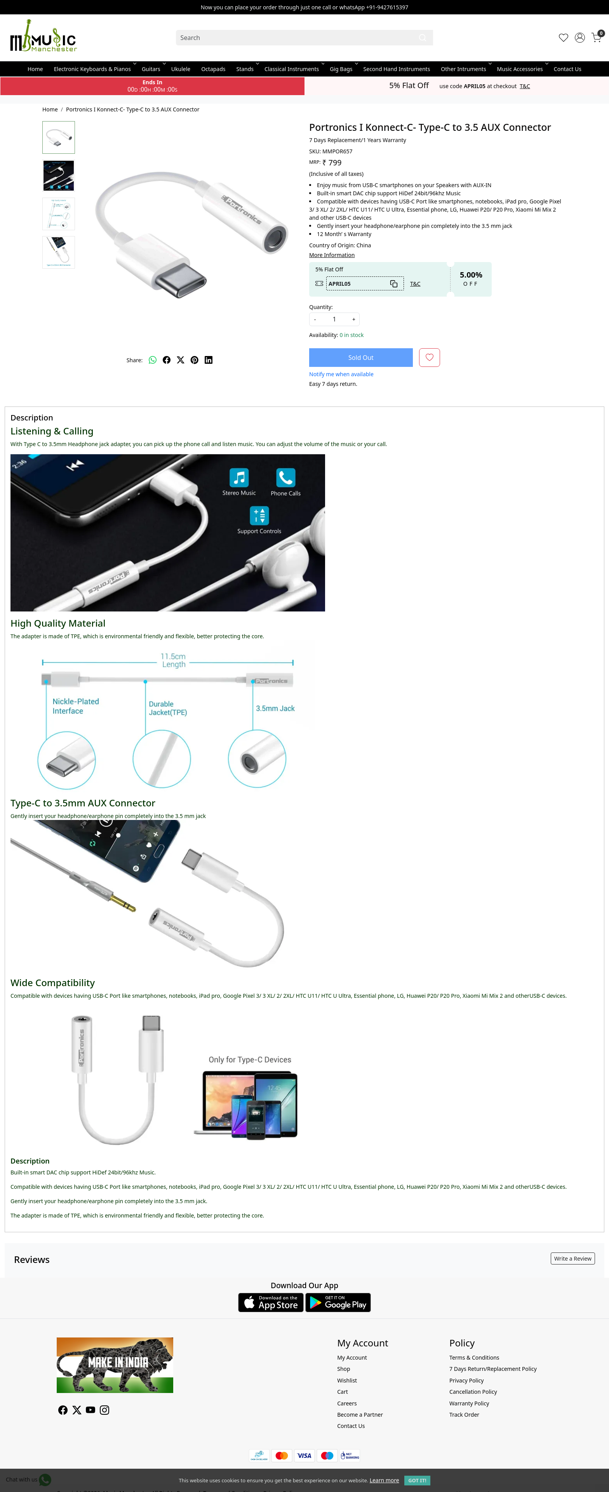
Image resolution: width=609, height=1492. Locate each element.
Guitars (153, 69)
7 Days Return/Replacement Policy (493, 1368)
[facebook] (167, 360)
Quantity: (321, 307)
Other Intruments (465, 69)
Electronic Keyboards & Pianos (94, 69)
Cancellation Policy (473, 1391)
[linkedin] (209, 360)
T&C (525, 86)
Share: (135, 360)
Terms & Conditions (474, 1357)
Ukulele (180, 69)
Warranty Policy (469, 1403)
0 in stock (351, 335)
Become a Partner (360, 1414)
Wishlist (347, 1380)
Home (35, 69)
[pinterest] (195, 360)
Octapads (213, 69)
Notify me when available (341, 374)
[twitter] (181, 360)
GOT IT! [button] (417, 1480)
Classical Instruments (293, 69)
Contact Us (567, 69)
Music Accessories (522, 69)
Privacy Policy (466, 1380)
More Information (332, 255)
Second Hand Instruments (397, 69)
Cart (342, 1391)
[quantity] (334, 319)
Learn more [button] (384, 1480)
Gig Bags (343, 69)
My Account (352, 1357)
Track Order (464, 1414)
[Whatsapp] (153, 360)
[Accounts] (580, 38)
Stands (247, 69)
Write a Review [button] (573, 1258)
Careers (347, 1403)
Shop (343, 1368)
